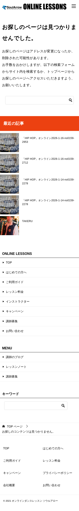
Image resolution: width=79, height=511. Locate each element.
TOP (9, 262)
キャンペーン (15, 311)
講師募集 (12, 321)
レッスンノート (16, 366)
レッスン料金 (15, 291)
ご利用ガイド (15, 282)
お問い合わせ (15, 331)
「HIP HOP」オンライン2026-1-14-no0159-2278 (48, 181)
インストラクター (17, 301)
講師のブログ (15, 357)
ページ (15, 426)
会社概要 (9, 485)
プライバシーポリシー (57, 473)
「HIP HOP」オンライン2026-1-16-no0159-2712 (48, 160)
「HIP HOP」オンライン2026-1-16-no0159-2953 (48, 140)
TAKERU (27, 221)
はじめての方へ (16, 272)
